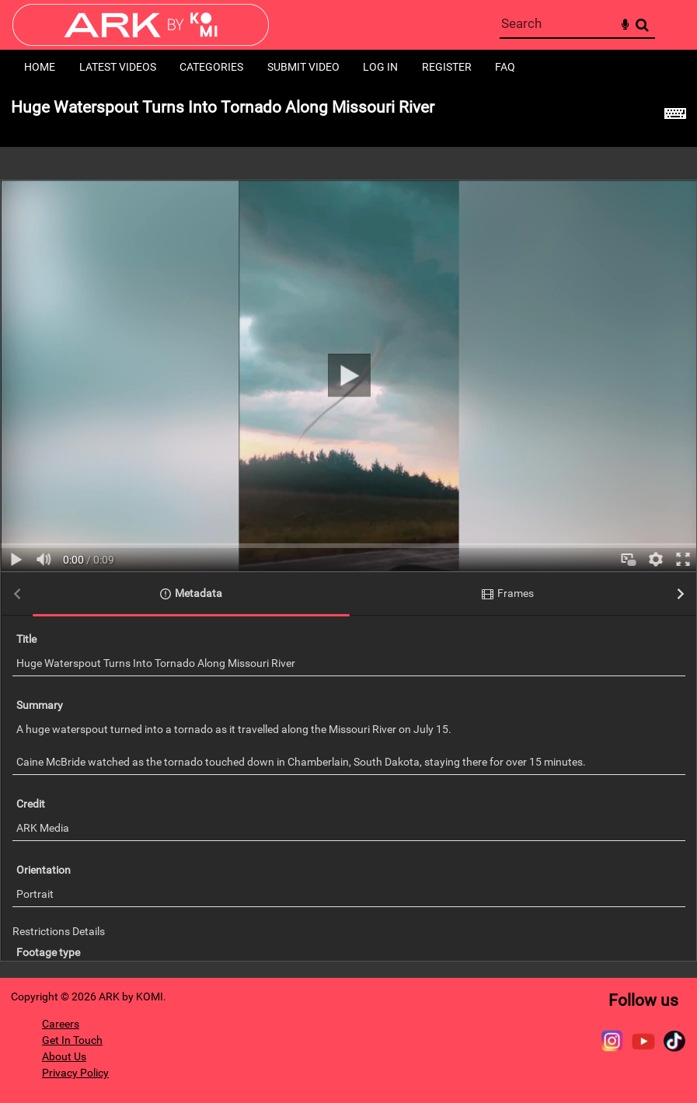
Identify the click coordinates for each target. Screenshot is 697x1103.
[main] (348, 531)
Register (447, 67)
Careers (60, 1023)
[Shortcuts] (675, 116)
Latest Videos (117, 67)
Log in (380, 67)
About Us (64, 1056)
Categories (211, 67)
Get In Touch (72, 1040)
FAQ (505, 67)
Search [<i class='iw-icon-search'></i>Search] (642, 24)
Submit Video (303, 67)
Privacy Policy (75, 1072)
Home (39, 67)
